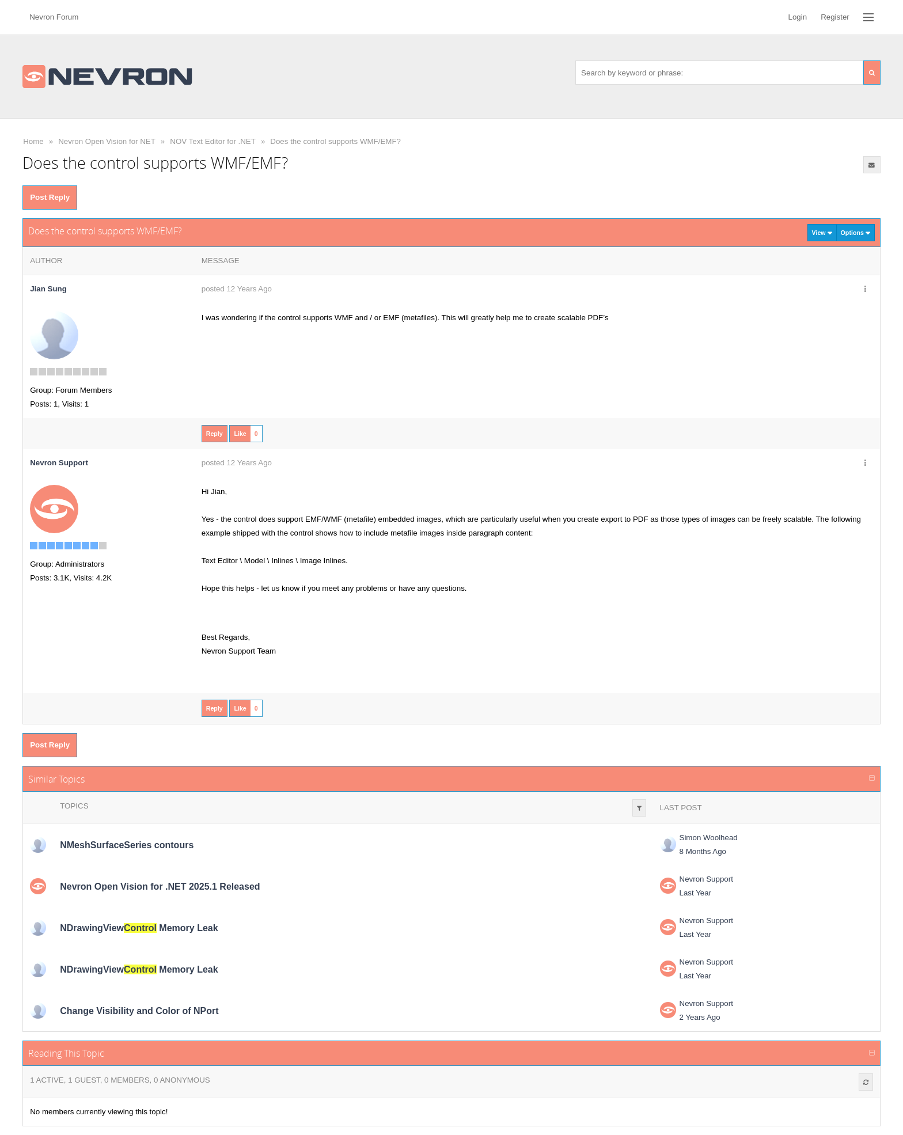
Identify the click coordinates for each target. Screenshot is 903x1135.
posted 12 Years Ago (237, 288)
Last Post (681, 807)
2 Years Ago (700, 1017)
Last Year (696, 893)
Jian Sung (48, 288)
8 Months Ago (703, 851)
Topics (74, 806)
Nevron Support (706, 879)
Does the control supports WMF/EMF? (335, 141)
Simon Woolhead (709, 837)
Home (33, 141)
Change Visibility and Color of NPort (139, 1011)
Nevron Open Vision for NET (106, 141)
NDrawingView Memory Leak (139, 928)
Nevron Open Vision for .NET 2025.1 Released (160, 886)
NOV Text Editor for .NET (213, 141)
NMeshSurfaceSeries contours (126, 845)
